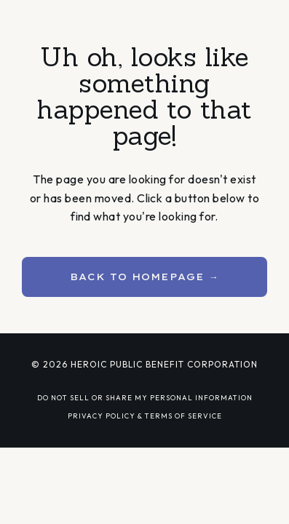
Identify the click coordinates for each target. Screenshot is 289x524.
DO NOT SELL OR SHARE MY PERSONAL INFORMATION (145, 397)
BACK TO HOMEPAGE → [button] (144, 276)
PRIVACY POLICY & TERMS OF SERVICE (145, 415)
